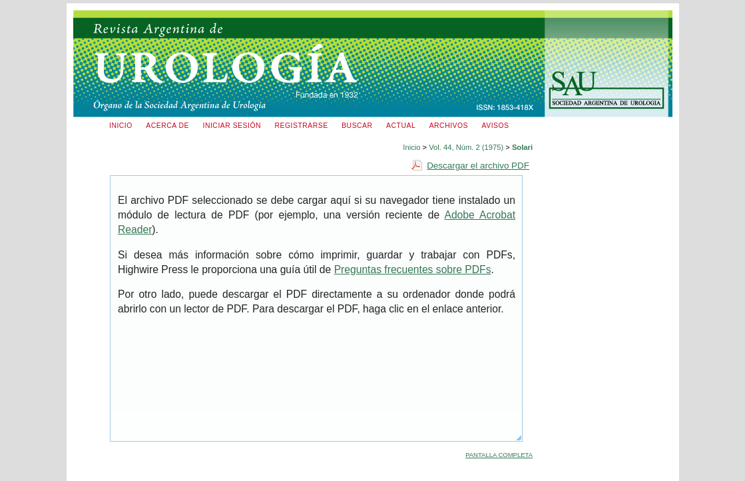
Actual (400, 125)
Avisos (495, 125)
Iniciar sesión (232, 125)
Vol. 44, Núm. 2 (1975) (466, 147)
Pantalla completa (499, 454)
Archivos (448, 125)
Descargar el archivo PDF (478, 166)
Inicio (120, 125)
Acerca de (167, 125)
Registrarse (301, 125)
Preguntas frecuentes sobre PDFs (412, 269)
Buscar (357, 125)
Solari (522, 147)
